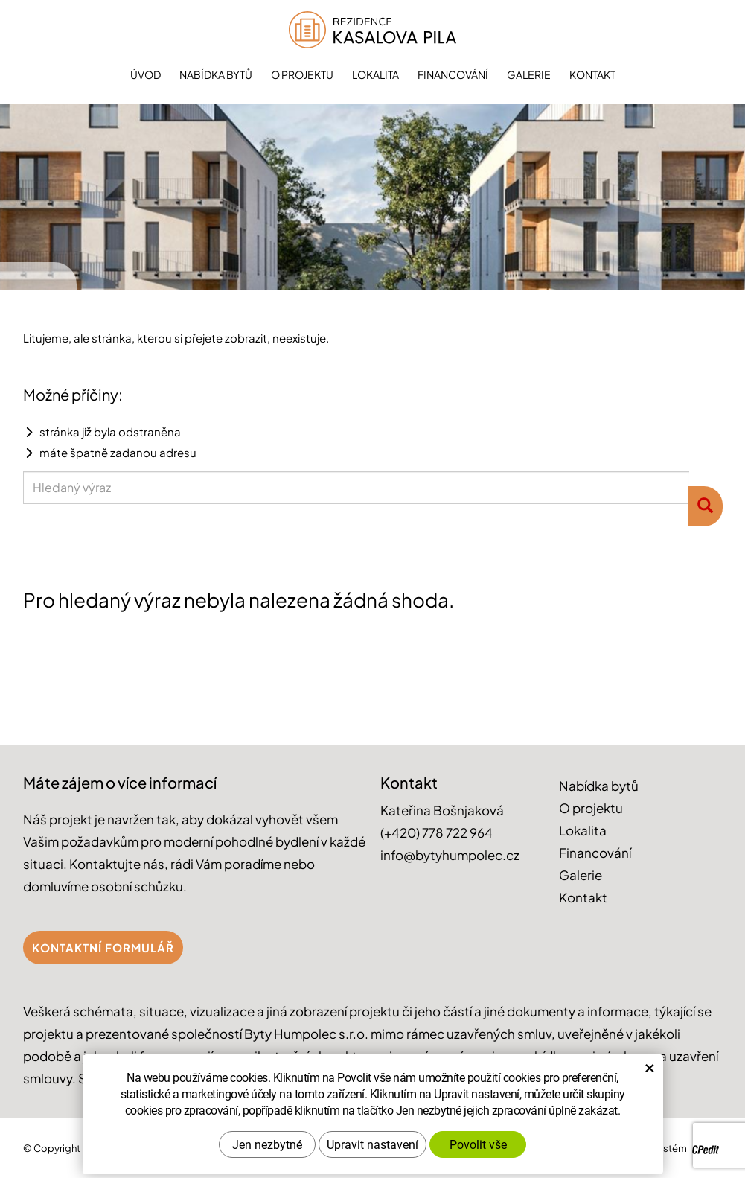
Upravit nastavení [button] (372, 1136)
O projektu (302, 74)
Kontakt (592, 74)
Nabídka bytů (215, 74)
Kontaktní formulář (103, 947)
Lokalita (375, 74)
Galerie (529, 74)
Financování (453, 74)
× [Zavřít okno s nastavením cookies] (650, 1060)
